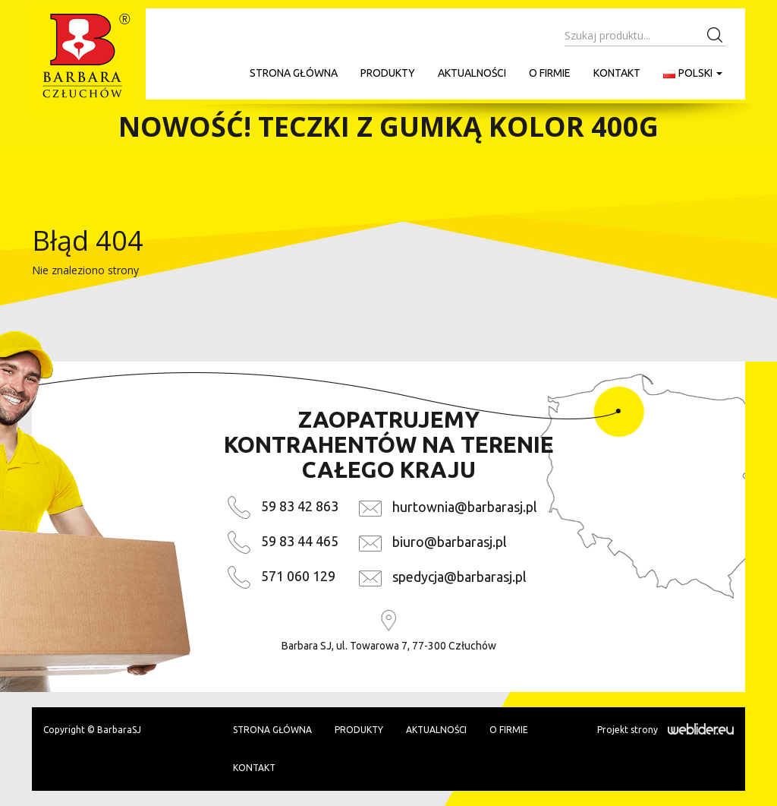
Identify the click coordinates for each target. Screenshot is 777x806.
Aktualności (472, 73)
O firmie (550, 73)
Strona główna (294, 73)
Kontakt (616, 73)
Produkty (387, 73)
